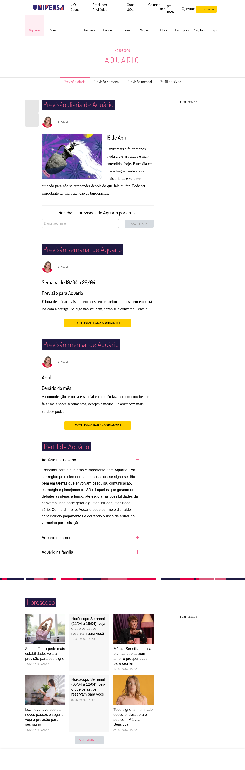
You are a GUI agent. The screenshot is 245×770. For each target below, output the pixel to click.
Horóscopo (122, 50)
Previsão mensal (142, 82)
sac (162, 9)
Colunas (154, 5)
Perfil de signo (177, 82)
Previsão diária (68, 82)
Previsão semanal (104, 82)
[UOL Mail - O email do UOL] (173, 9)
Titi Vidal (62, 122)
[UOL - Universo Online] (67, 7)
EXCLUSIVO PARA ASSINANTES (97, 322)
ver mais (89, 739)
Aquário (122, 60)
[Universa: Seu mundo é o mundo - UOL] (48, 7)
